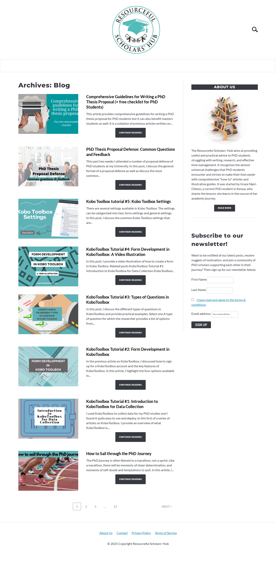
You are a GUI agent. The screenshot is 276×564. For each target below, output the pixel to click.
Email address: (214, 313)
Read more (224, 208)
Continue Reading (130, 133)
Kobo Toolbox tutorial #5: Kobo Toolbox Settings (128, 201)
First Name (199, 279)
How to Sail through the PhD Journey (118, 453)
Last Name (198, 290)
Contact (122, 533)
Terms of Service (166, 533)
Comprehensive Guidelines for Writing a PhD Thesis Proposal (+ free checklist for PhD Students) (125, 101)
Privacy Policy (141, 533)
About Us (106, 533)
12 (116, 506)
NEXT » (167, 506)
